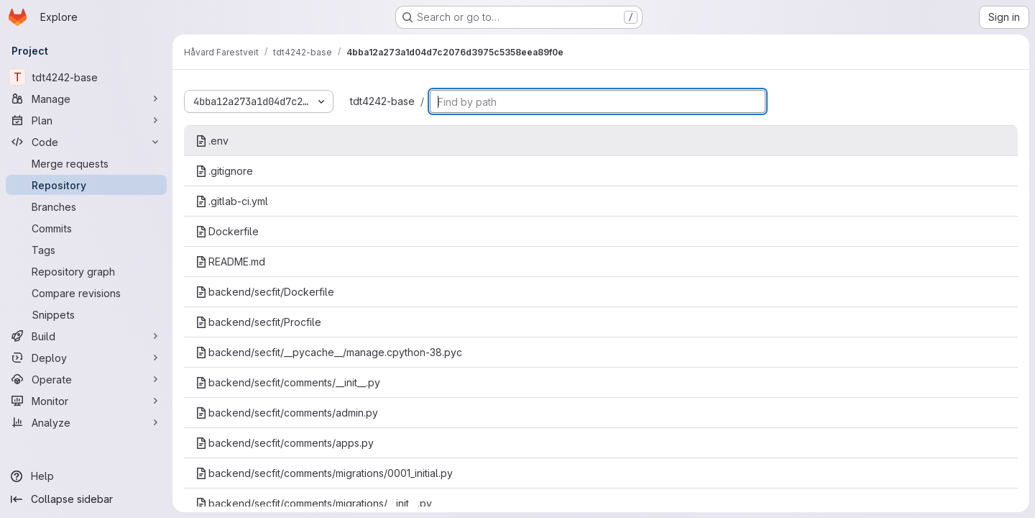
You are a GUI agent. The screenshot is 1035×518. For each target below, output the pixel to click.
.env (212, 141)
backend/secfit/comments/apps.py (285, 443)
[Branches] (86, 206)
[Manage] (86, 98)
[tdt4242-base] (86, 77)
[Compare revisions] (86, 293)
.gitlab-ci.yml (232, 201)
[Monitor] (86, 401)
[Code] (86, 142)
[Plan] (86, 120)
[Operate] (86, 379)
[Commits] (86, 228)
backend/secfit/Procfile (258, 322)
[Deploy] (86, 357)
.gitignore (224, 171)
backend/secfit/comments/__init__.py (288, 382)
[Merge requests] (86, 163)
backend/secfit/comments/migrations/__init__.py (314, 503)
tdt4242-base (382, 101)
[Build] (86, 336)
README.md (230, 261)
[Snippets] (86, 314)
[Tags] (86, 250)
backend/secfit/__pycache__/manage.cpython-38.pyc (329, 352)
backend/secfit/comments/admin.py (287, 412)
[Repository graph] (86, 271)
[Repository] (86, 185)
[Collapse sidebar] (86, 499)
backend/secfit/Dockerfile (265, 292)
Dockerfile (227, 231)
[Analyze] (86, 422)
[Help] (86, 476)
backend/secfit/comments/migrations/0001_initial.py (324, 473)
